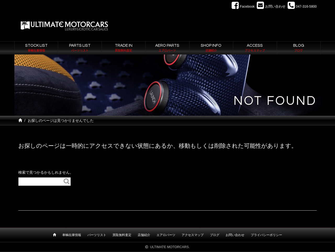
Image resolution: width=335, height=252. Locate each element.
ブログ (214, 235)
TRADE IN (123, 48)
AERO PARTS (167, 48)
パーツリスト (96, 235)
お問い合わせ (235, 235)
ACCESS (255, 48)
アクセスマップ (193, 235)
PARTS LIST (80, 48)
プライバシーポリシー (266, 235)
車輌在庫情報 (71, 235)
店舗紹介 (144, 235)
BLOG (299, 48)
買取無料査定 (122, 235)
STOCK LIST (36, 48)
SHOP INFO (211, 48)
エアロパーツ (166, 235)
